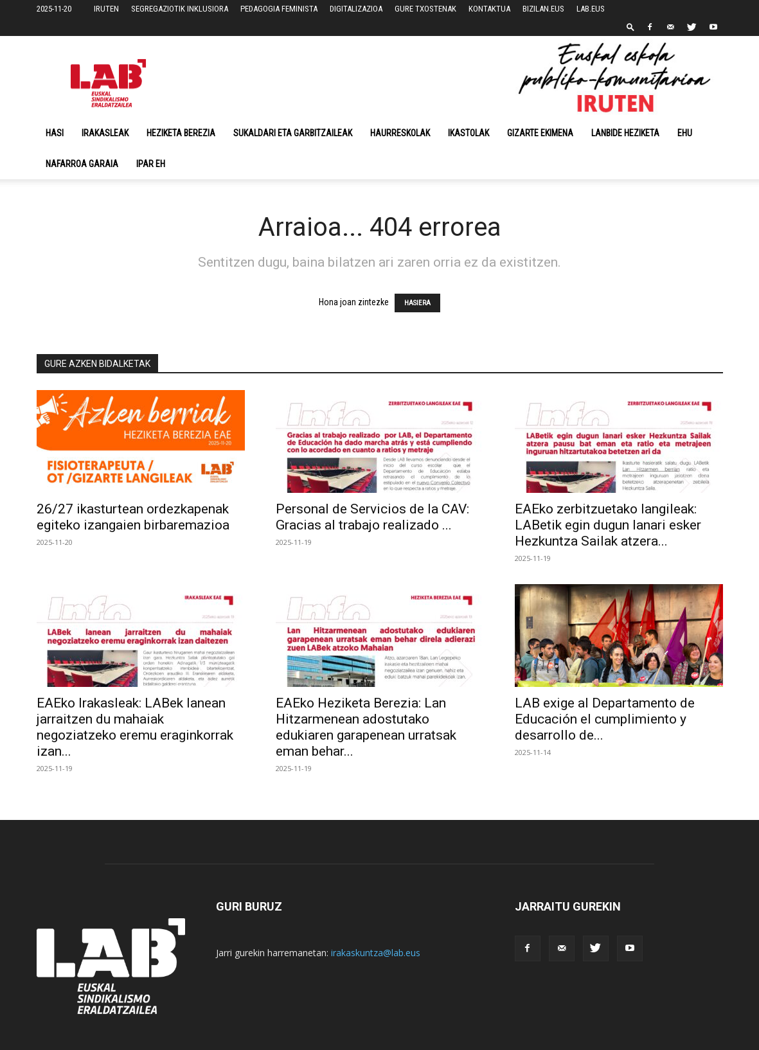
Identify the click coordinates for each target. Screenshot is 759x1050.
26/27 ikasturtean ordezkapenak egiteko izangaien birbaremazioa (133, 517)
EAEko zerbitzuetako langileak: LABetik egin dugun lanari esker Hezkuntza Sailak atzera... (608, 525)
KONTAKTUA (489, 8)
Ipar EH (150, 164)
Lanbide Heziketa (625, 133)
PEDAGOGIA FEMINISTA (278, 8)
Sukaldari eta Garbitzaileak (292, 133)
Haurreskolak (400, 133)
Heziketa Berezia (181, 133)
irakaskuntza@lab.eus (375, 953)
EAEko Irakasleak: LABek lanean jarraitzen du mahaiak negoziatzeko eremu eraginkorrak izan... (135, 727)
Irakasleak (105, 133)
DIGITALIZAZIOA (356, 8)
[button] (630, 26)
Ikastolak (468, 133)
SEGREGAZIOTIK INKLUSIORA (179, 8)
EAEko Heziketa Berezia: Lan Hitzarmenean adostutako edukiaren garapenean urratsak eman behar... (366, 727)
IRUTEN (106, 8)
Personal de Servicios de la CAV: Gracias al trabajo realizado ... (372, 517)
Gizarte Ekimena (540, 133)
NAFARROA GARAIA (82, 164)
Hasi (55, 133)
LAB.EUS (590, 8)
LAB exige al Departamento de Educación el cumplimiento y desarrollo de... (605, 719)
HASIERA (417, 303)
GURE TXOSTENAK (425, 8)
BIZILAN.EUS (543, 8)
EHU (684, 133)
